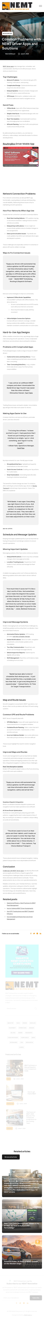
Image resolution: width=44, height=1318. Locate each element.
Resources (7, 33)
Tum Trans (29, 393)
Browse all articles (11, 1157)
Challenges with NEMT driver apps (13, 871)
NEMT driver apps (8, 66)
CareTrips (20, 448)
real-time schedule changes (21, 636)
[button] (40, 6)
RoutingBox (9, 143)
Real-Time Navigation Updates (13, 767)
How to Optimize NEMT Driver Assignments (20, 908)
